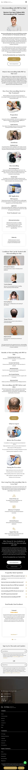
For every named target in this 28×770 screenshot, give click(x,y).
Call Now (14, 59)
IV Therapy (3, 734)
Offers (2, 725)
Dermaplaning (4, 745)
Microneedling (4, 758)
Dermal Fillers (3, 754)
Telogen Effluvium (8, 319)
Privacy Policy (13, 765)
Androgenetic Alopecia (9, 266)
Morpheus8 (3, 756)
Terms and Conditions (20, 765)
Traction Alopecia (8, 284)
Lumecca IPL (3, 740)
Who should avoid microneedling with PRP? (11, 596)
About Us (3, 718)
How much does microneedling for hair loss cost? (12, 582)
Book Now (14, 418)
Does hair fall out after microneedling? (10, 588)
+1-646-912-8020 (5, 693)
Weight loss (3, 760)
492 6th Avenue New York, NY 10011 (8, 691)
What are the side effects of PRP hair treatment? (12, 585)
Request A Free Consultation (10, 767)
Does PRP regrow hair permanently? (9, 594)
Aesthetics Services (5, 736)
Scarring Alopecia (8, 301)
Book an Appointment (14, 63)
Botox (2, 751)
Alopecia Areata (7, 336)
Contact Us (3, 722)
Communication (4, 716)
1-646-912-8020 (14, 566)
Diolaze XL (3, 742)
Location (3, 720)
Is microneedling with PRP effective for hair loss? (12, 591)
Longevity (3, 738)
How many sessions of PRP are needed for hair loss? (13, 576)
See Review (13, 634)
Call (21, 767)
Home (2, 713)
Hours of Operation (6, 696)
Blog (2, 727)
